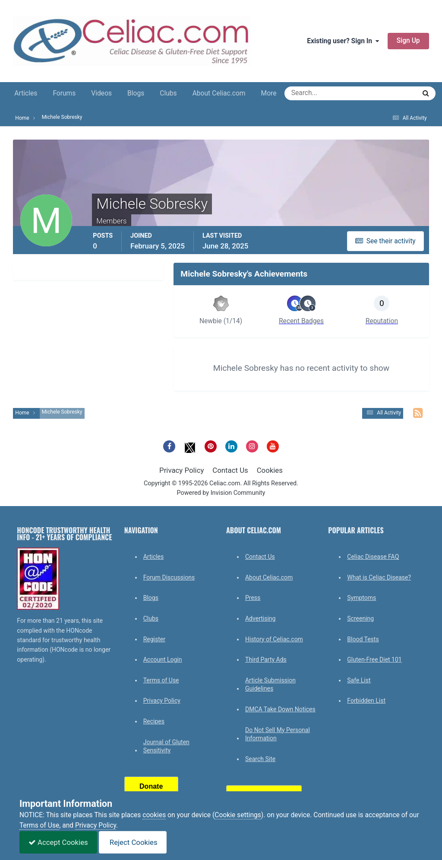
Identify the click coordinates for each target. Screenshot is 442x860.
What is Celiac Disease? (379, 577)
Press (252, 597)
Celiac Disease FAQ (373, 556)
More (269, 93)
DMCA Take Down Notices (280, 709)
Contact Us (230, 470)
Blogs (135, 93)
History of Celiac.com (274, 639)
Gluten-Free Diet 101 (374, 659)
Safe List (358, 680)
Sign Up (408, 41)
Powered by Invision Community (221, 493)
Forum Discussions (169, 577)
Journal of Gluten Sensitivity (166, 746)
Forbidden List (366, 700)
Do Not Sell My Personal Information (277, 734)
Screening (360, 618)
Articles (25, 93)
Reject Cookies (133, 842)
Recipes (153, 721)
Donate (151, 786)
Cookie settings (238, 815)
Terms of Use (161, 680)
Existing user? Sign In (343, 41)
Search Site (260, 758)
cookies (154, 815)
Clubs (168, 93)
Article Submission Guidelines (270, 684)
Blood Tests (363, 639)
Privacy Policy (181, 470)
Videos (101, 93)
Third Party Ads (266, 659)
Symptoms (361, 597)
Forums (64, 93)
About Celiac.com (219, 93)
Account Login (162, 659)
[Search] (319, 93)
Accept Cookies (58, 842)
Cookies (270, 470)
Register (154, 639)
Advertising (260, 618)
